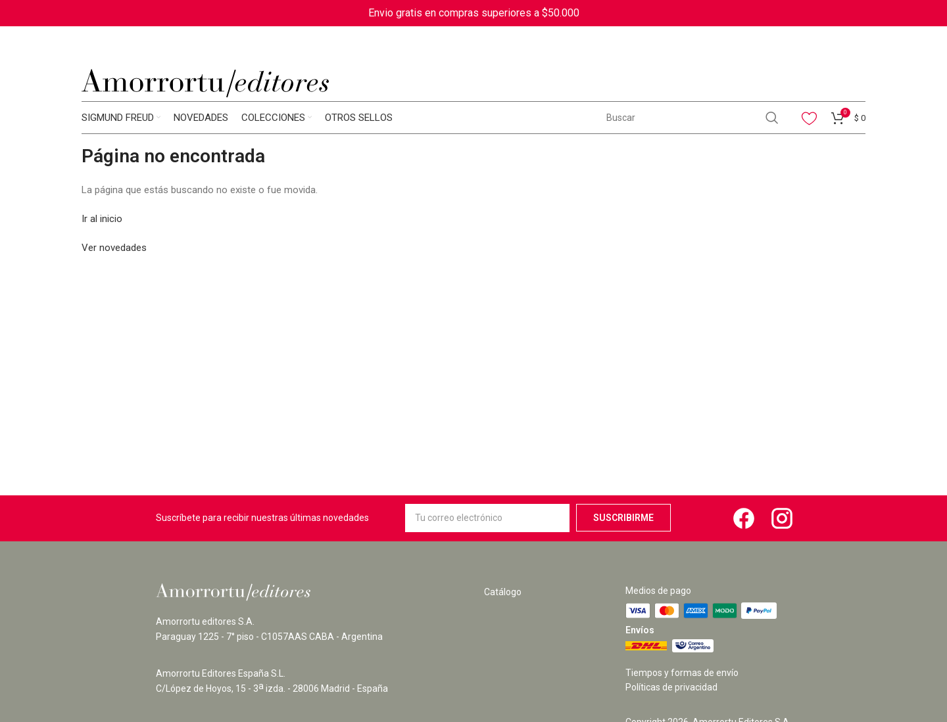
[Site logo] (205, 83)
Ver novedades (114, 248)
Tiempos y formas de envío (682, 672)
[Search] (691, 117)
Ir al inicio (102, 219)
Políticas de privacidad (671, 687)
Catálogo (503, 592)
